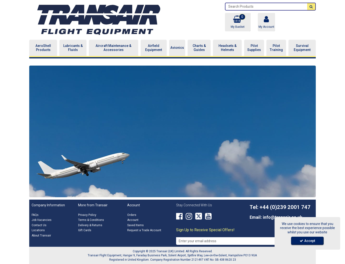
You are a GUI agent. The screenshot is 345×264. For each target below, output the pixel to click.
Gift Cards (84, 230)
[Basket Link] (237, 22)
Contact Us (39, 225)
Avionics (177, 48)
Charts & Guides (199, 48)
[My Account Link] (266, 22)
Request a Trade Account (144, 230)
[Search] (266, 6)
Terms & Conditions (91, 220)
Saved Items (135, 225)
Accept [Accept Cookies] (307, 241)
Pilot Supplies (254, 48)
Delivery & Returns (90, 225)
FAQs (35, 215)
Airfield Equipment (153, 48)
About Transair (41, 235)
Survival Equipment (302, 48)
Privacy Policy (87, 215)
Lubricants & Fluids (73, 48)
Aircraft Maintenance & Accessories (113, 48)
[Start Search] (311, 6)
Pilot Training (276, 48)
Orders (131, 215)
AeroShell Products (43, 48)
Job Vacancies (42, 220)
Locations (38, 230)
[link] (179, 216)
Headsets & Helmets (227, 48)
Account (132, 220)
